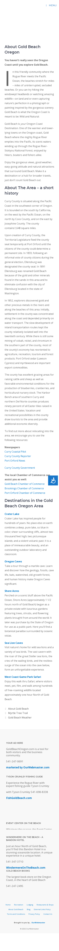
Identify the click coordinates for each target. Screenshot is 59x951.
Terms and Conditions (16, 914)
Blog (28, 909)
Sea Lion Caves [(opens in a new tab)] (14, 643)
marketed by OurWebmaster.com (27, 767)
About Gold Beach (18, 708)
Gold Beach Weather (20, 717)
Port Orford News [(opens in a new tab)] (15, 460)
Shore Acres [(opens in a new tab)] (12, 591)
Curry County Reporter (18, 456)
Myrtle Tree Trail (18, 713)
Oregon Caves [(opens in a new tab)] (13, 561)
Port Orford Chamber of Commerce (25, 493)
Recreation (18, 905)
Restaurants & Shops (45, 905)
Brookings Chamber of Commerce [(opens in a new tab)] (24, 488)
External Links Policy (42, 909)
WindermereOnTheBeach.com (25, 867)
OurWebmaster (38, 922)
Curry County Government (20, 467)
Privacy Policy (34, 914)
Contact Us (47, 914)
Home (8, 905)
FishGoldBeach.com (19, 798)
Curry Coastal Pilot (15, 451)
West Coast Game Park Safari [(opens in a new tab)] (23, 677)
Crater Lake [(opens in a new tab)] (12, 514)
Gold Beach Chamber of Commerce (25, 484)
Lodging (30, 905)
